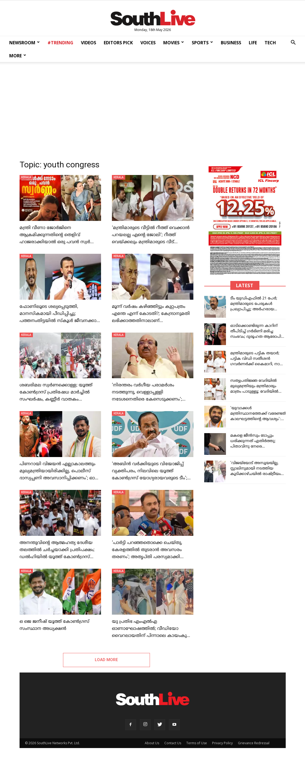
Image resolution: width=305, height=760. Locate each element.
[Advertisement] (152, 109)
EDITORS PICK (118, 43)
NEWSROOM (24, 43)
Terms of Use (196, 744)
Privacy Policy (222, 744)
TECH (270, 43)
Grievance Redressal (253, 744)
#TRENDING (60, 43)
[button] (293, 43)
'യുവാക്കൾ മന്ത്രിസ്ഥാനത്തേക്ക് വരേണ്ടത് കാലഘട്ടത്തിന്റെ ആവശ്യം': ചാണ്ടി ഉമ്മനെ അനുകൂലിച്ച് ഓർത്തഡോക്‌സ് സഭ (258, 419)
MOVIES (173, 43)
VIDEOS (88, 43)
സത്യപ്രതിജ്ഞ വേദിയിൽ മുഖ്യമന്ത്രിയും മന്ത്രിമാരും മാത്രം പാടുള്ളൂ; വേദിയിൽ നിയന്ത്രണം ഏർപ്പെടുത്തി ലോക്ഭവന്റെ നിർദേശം (254, 392)
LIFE (253, 43)
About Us (152, 744)
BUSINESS (231, 43)
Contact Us (172, 744)
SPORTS (202, 43)
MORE (17, 56)
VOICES (148, 43)
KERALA (26, 177)
